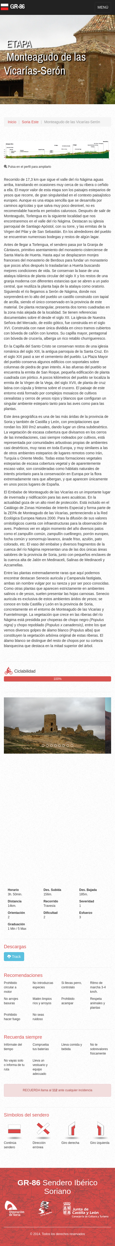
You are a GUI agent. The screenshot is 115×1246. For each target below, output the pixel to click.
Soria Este (30, 122)
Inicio (12, 122)
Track (14, 956)
